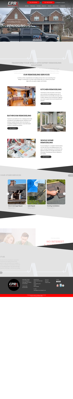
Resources (32, 5)
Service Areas (55, 5)
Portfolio (39, 5)
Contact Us (62, 5)
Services (27, 5)
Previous (8, 193)
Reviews (49, 5)
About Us (44, 5)
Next (64, 193)
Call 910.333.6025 (33, 2)
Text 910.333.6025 (48, 2)
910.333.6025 (25, 283)
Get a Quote (11, 29)
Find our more (11, 208)
